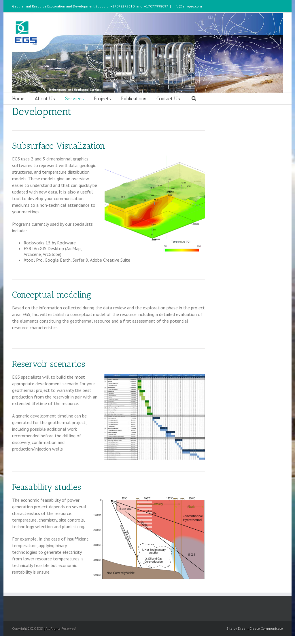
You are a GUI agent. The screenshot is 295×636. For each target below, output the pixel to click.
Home (18, 98)
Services (74, 98)
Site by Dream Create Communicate (254, 628)
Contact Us (168, 98)
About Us (45, 98)
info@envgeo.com (187, 6)
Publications (133, 98)
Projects (102, 98)
